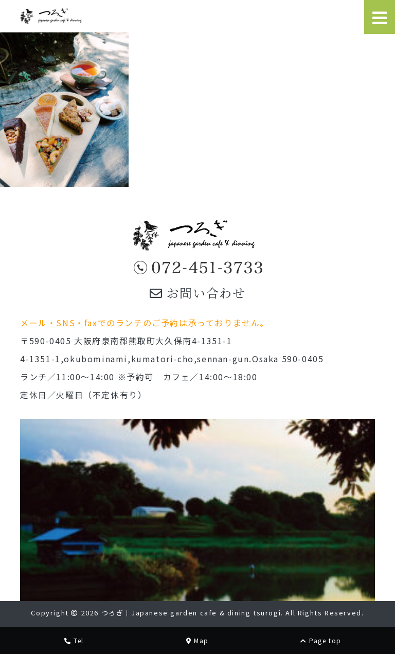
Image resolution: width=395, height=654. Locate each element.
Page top (321, 640)
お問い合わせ (198, 293)
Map (197, 640)
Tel (74, 640)
